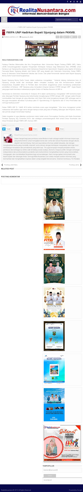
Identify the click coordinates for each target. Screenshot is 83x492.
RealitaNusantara (7, 490)
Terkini (50, 476)
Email (74, 37)
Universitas (11, 125)
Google (79, 490)
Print (66, 37)
